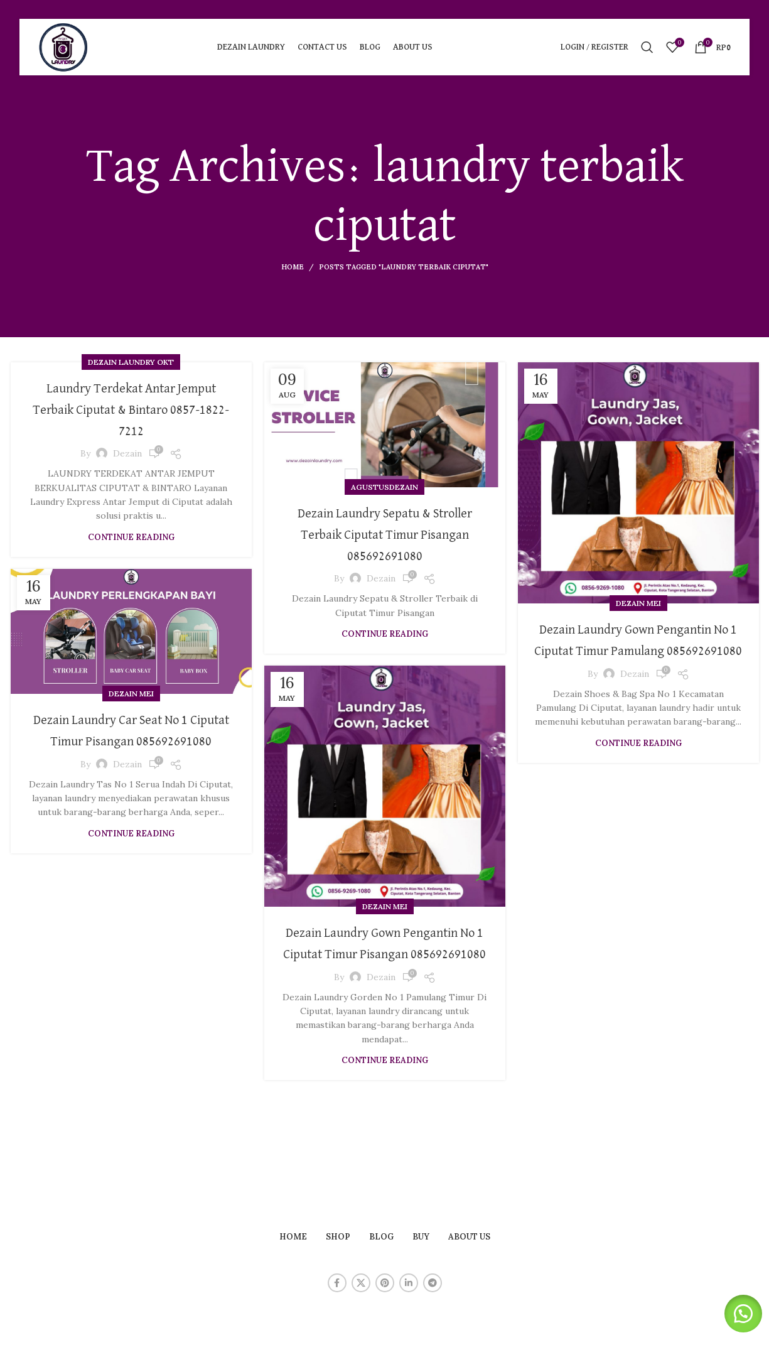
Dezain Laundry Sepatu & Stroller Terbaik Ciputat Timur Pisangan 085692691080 (384, 534)
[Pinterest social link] (384, 1282)
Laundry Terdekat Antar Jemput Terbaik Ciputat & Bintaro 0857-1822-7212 (131, 409)
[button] (737, 1313)
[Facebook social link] (337, 1282)
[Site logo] (63, 46)
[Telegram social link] (432, 1282)
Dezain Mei (638, 603)
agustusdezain (384, 487)
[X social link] (361, 1282)
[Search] (647, 47)
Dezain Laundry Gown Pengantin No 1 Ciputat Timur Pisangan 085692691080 (384, 953)
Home (292, 266)
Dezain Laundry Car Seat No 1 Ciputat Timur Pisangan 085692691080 (131, 740)
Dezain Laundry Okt (131, 362)
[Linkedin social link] (408, 1282)
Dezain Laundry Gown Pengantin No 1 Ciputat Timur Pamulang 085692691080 (638, 650)
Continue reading (131, 537)
